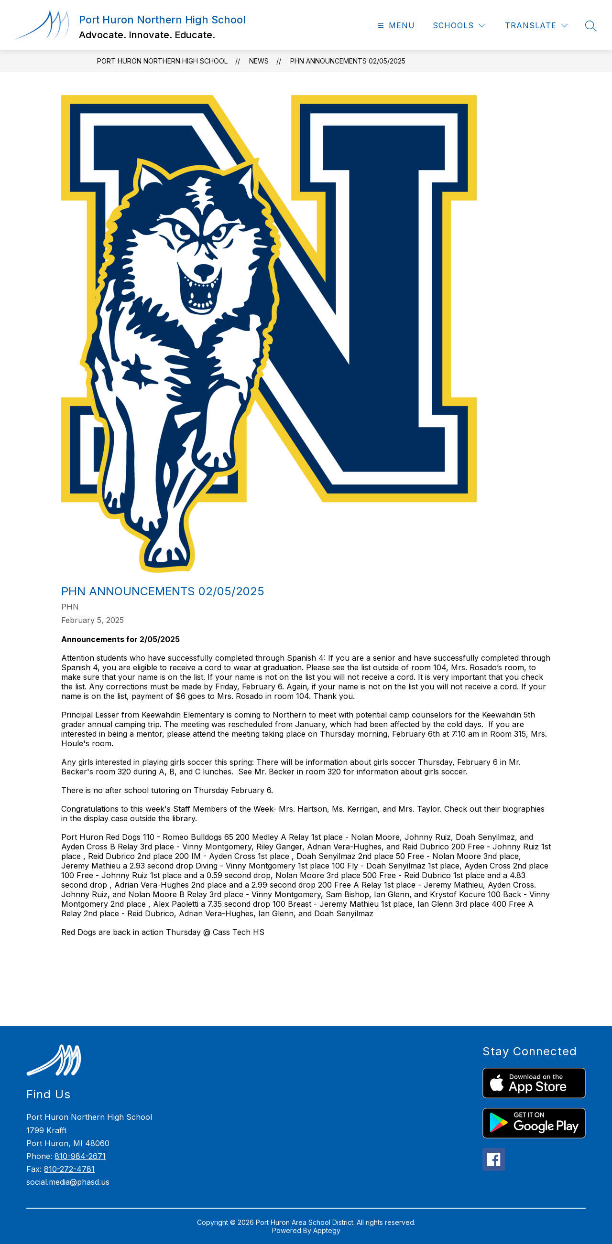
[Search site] (591, 26)
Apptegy (326, 1230)
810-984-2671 (80, 1156)
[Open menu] (395, 26)
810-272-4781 (69, 1169)
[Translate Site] (536, 26)
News (259, 61)
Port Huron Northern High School (162, 61)
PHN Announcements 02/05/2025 (347, 61)
